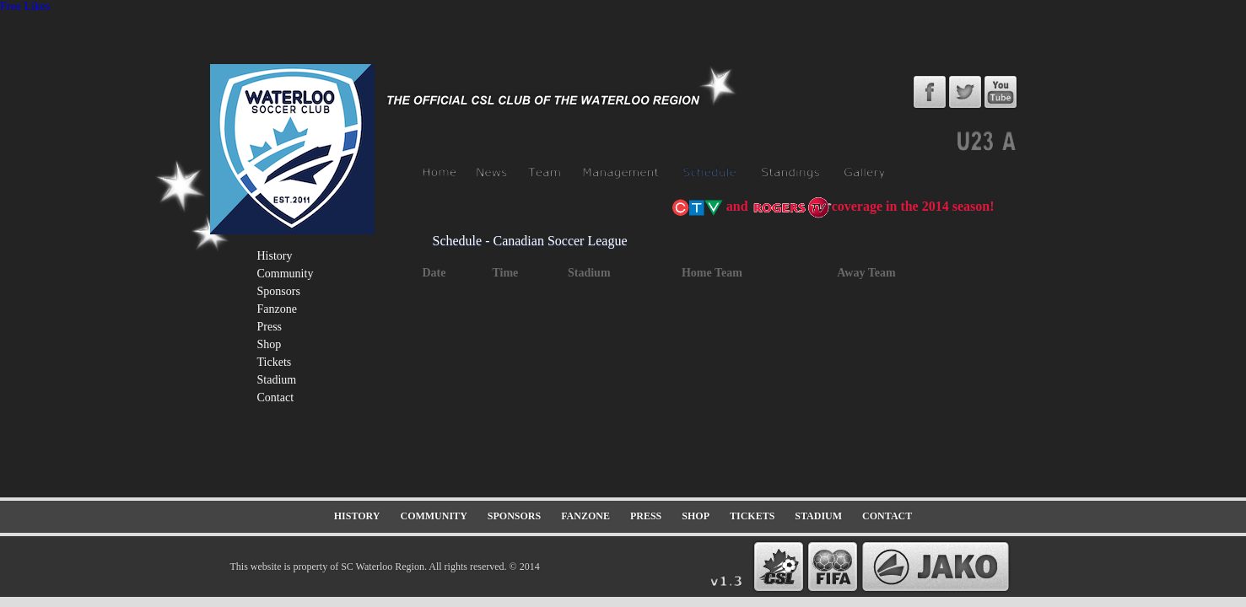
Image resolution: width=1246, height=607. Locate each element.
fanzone (277, 309)
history (275, 256)
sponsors (278, 291)
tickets (274, 362)
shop (269, 344)
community (285, 273)
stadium (277, 379)
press (270, 326)
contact (275, 397)
